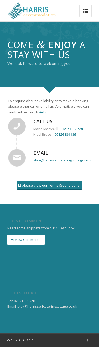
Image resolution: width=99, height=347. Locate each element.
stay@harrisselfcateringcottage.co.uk (63, 160)
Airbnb (44, 112)
